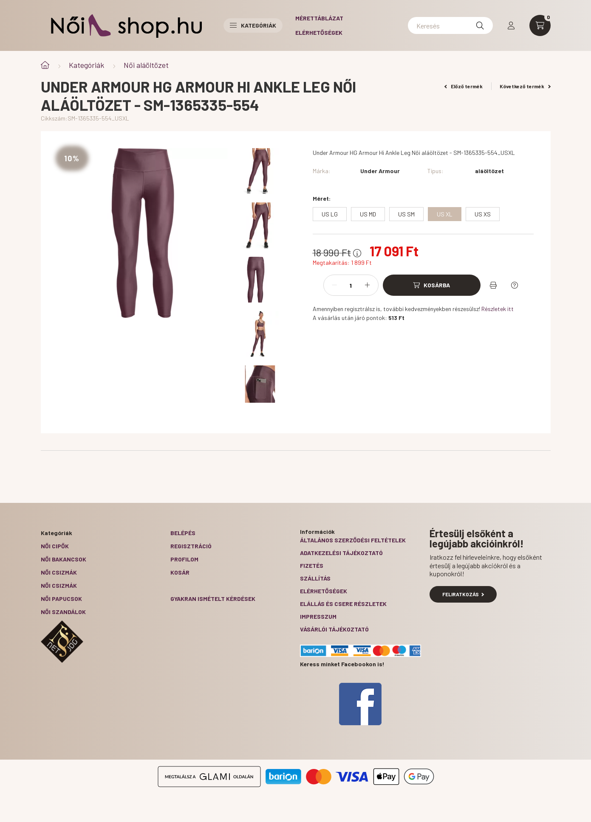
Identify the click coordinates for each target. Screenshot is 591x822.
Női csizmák (59, 572)
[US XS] (483, 214)
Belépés (182, 532)
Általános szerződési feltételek (353, 540)
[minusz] (334, 285)
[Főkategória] (45, 65)
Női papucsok (61, 598)
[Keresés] (450, 25)
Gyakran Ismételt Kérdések (212, 598)
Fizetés (311, 565)
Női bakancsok (63, 559)
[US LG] (330, 214)
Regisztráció (191, 546)
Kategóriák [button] (253, 25)
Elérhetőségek (318, 32)
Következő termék (525, 86)
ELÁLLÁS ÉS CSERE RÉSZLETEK (343, 603)
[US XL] (444, 214)
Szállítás (315, 578)
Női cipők (55, 546)
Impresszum (318, 616)
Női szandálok (63, 611)
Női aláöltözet (146, 65)
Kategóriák (86, 65)
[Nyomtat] (493, 285)
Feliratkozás (463, 594)
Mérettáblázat (319, 18)
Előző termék (463, 86)
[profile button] (511, 25)
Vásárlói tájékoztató (334, 629)
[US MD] (368, 214)
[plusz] (367, 285)
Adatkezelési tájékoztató (341, 552)
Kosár (179, 572)
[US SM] (406, 214)
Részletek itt (497, 308)
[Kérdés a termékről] (514, 285)
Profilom (184, 559)
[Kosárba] (432, 285)
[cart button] (540, 25)
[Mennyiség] (350, 285)
